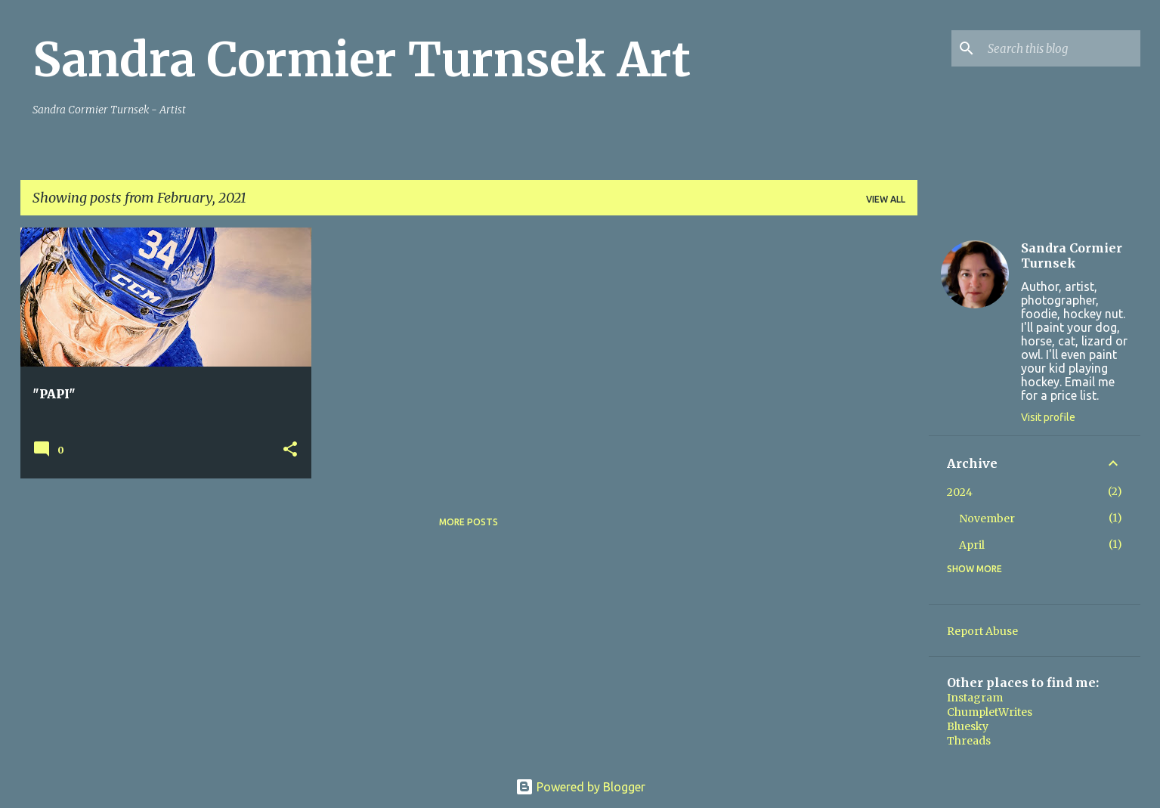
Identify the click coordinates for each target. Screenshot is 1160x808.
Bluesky (967, 726)
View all (885, 199)
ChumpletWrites (989, 712)
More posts (468, 522)
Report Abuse (982, 631)
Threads (969, 741)
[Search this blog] (1061, 48)
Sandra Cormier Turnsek (1071, 255)
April (972, 545)
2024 (960, 492)
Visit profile (1048, 417)
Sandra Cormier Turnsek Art (361, 59)
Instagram (975, 697)
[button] (290, 450)
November (987, 518)
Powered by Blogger (580, 787)
